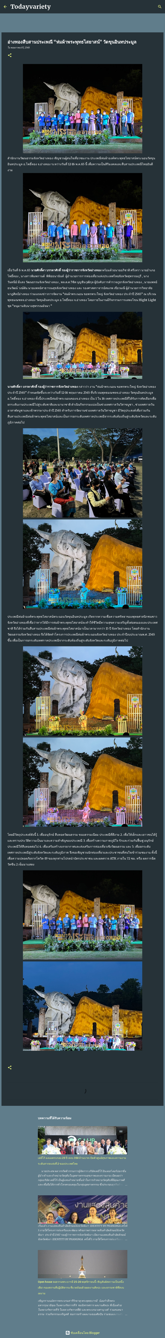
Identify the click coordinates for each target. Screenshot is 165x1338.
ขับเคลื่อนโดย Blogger (82, 1332)
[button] (9, 55)
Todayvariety (30, 6)
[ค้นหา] (56, 6)
